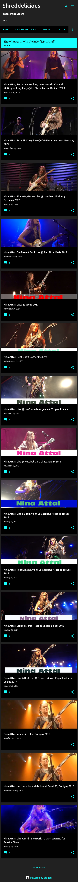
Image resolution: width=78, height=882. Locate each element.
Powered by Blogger (39, 877)
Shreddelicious (21, 5)
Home (5, 30)
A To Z (61, 30)
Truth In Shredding (25, 30)
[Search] (66, 6)
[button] (72, 99)
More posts (39, 867)
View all (8, 46)
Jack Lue (47, 30)
